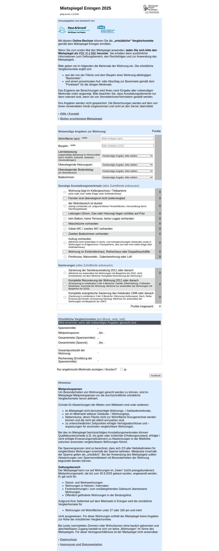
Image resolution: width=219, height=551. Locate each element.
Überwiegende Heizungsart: (75, 164)
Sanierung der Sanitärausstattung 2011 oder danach (105, 273)
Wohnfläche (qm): (69, 138)
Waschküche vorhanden (83, 223)
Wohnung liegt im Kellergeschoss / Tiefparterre (97, 192)
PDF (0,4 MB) (87, 53)
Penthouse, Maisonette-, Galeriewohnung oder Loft (100, 256)
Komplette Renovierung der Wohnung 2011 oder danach (110, 284)
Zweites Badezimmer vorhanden (88, 233)
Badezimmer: (66, 177)
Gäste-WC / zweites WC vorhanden (90, 228)
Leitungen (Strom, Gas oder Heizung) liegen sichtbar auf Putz (106, 213)
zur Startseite (152, 12)
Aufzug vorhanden (110, 242)
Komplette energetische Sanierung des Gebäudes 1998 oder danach (111, 297)
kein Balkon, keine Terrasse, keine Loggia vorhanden (101, 218)
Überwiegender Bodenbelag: (76, 169)
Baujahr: (63, 146)
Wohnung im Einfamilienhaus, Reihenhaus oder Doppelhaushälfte (109, 251)
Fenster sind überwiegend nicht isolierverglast (96, 198)
